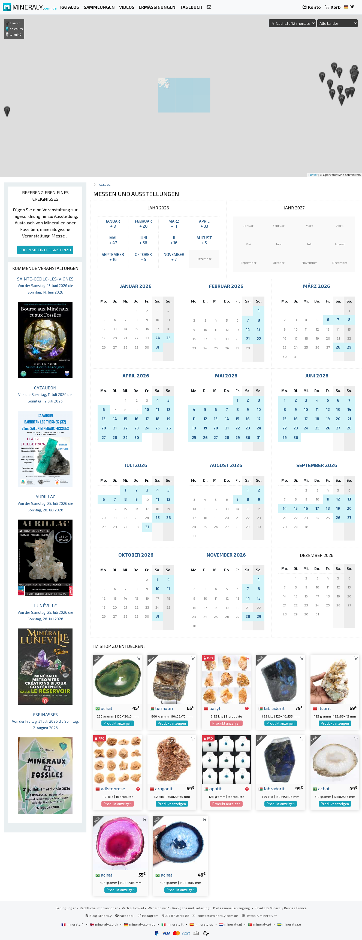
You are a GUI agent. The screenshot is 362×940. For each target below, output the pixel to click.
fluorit (322, 708)
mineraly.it (172, 924)
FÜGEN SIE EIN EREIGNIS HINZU (45, 250)
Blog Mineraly (98, 915)
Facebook (124, 915)
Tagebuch (105, 184)
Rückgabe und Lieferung (191, 908)
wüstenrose (110, 788)
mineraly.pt (260, 924)
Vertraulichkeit (133, 908)
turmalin (161, 708)
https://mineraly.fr (262, 915)
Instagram (148, 915)
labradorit (271, 708)
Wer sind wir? (158, 908)
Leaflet (313, 174)
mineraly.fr (73, 924)
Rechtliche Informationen (99, 908)
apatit (213, 788)
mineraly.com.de (140, 924)
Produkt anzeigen (118, 723)
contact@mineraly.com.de (217, 915)
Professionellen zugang (232, 908)
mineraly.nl (231, 924)
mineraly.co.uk (104, 924)
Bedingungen (66, 908)
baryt (212, 708)
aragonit (161, 788)
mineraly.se (289, 924)
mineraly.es (201, 924)
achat (103, 708)
